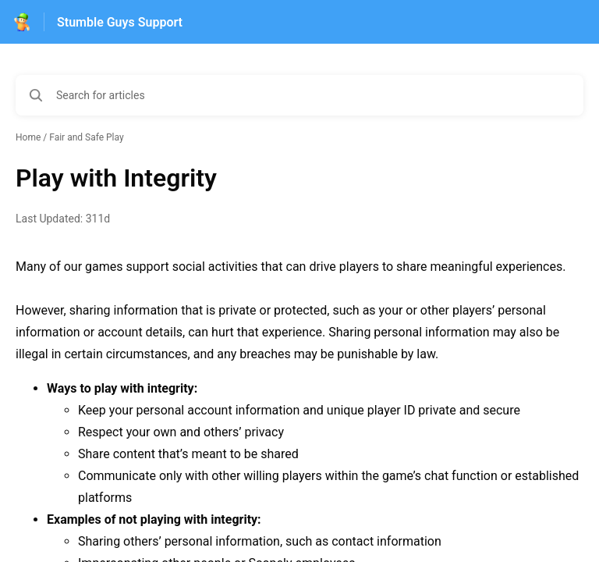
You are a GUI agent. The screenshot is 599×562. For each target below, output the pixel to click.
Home (28, 137)
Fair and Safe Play (86, 137)
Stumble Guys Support (120, 22)
